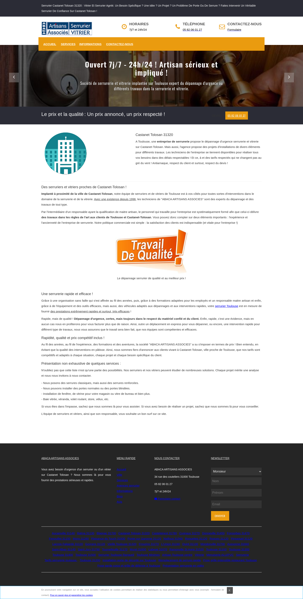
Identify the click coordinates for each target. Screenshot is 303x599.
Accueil (49, 44)
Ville (119, 474)
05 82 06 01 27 (237, 115)
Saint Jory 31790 (89, 549)
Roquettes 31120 (196, 538)
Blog (120, 496)
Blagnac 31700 (106, 533)
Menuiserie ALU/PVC (220, 554)
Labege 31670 (158, 549)
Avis (119, 501)
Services (68, 44)
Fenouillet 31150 (59, 538)
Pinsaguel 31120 (242, 538)
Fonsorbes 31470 (238, 533)
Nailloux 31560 (173, 538)
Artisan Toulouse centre (177, 554)
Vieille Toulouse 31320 (121, 544)
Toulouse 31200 (90, 560)
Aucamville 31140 (63, 533)
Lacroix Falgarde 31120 (67, 544)
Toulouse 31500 (85, 554)
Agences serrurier (128, 485)
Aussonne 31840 (238, 544)
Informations (90, 44)
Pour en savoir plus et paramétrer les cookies (71, 595)
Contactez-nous (119, 44)
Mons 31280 (81, 538)
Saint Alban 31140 (64, 549)
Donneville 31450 (213, 533)
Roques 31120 (219, 538)
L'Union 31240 (170, 544)
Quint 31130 (190, 544)
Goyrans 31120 (95, 544)
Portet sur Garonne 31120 (144, 538)
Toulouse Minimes (148, 554)
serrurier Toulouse (226, 306)
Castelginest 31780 (164, 533)
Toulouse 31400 (63, 554)
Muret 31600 (138, 549)
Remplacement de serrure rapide (179, 560)
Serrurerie (242, 554)
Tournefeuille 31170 (114, 549)
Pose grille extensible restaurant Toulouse (230, 560)
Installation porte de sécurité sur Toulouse (129, 560)
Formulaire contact (167, 498)
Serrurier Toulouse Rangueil (116, 554)
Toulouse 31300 (239, 549)
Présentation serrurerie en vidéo (183, 565)
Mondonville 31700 (212, 544)
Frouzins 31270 (149, 544)
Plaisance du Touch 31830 (108, 538)
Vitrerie (199, 554)
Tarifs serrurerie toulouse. (61, 560)
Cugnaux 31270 (189, 533)
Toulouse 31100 (216, 549)
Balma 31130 (85, 533)
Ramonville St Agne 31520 (186, 549)
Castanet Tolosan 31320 (134, 533)
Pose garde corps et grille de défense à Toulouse (128, 565)
